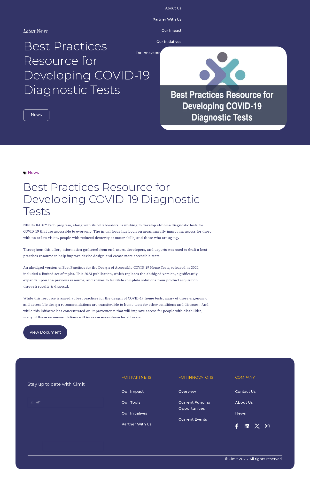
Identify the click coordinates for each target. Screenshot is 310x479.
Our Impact (153, 9)
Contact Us (273, 9)
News (248, 9)
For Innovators (221, 9)
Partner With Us (119, 9)
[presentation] (64, 417)
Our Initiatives (185, 9)
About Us (87, 9)
